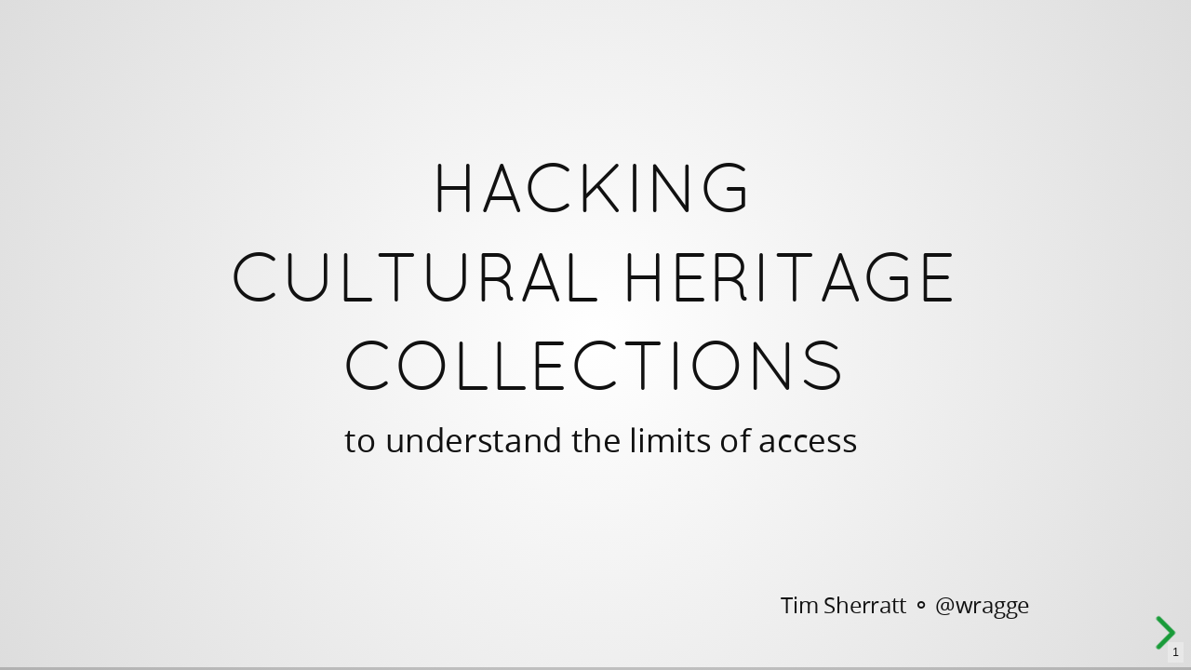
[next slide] (1171, 633)
